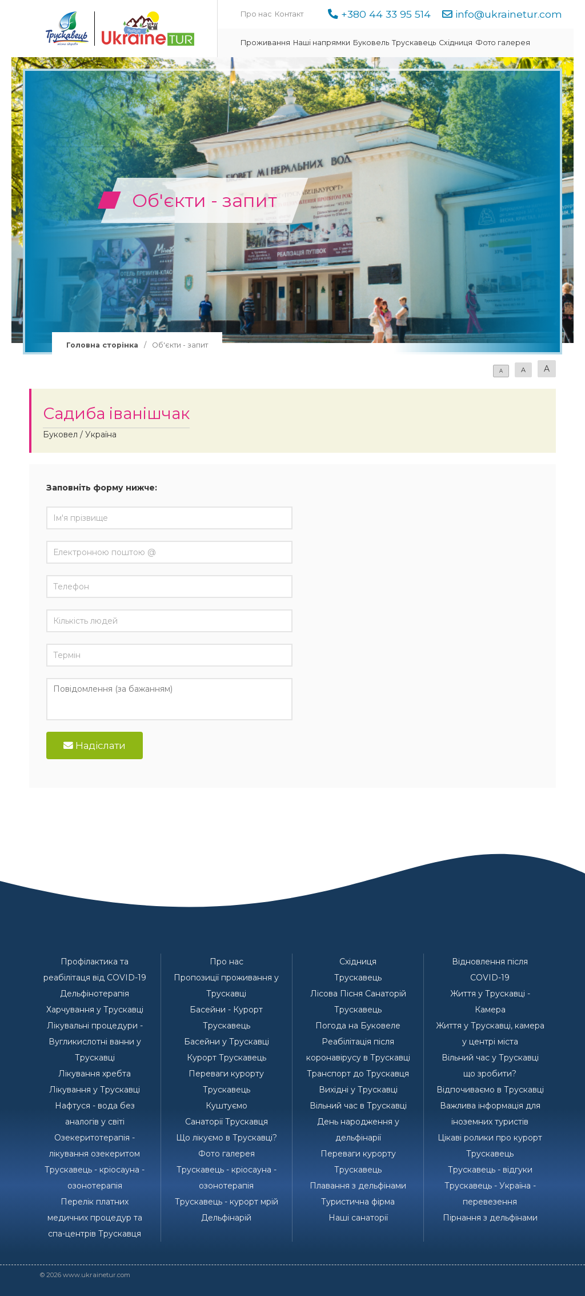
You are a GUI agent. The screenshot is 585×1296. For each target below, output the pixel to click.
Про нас (256, 14)
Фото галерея (502, 42)
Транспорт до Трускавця (358, 1073)
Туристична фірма (358, 1202)
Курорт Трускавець (226, 1057)
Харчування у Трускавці (94, 1009)
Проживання (265, 42)
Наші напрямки (321, 42)
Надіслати (94, 745)
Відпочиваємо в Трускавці (490, 1089)
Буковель (371, 42)
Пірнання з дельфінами (490, 1218)
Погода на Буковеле (357, 1025)
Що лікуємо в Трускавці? (226, 1137)
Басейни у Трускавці (226, 1041)
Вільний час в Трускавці (358, 1105)
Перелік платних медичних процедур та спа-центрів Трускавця (94, 1218)
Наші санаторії (358, 1218)
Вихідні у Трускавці (358, 1089)
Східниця (455, 42)
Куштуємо (226, 1105)
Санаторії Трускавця (226, 1121)
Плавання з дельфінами (358, 1186)
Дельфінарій (226, 1218)
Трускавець (414, 42)
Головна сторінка (102, 345)
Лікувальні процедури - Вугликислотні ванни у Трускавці (95, 1041)
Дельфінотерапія (94, 993)
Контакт (289, 14)
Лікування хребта (94, 1073)
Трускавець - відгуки (490, 1170)
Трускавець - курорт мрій (226, 1202)
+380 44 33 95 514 (386, 14)
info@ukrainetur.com (508, 14)
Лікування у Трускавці (94, 1089)
